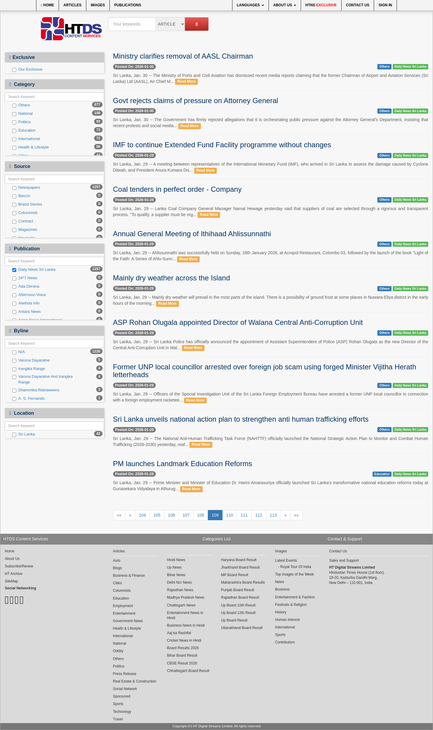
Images (98, 5)
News (279, 582)
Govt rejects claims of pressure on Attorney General (195, 100)
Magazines (24, 229)
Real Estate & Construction (134, 681)
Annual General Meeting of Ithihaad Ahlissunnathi (192, 234)
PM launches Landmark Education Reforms (182, 464)
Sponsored (122, 696)
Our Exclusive (27, 69)
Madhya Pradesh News (185, 597)
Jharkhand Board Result (240, 567)
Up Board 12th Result (238, 613)
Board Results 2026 (182, 648)
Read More (186, 82)
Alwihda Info (26, 303)
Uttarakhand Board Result (242, 628)
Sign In (385, 5)
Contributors (285, 642)
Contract (22, 221)
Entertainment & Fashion (295, 597)
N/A (18, 352)
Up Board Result (234, 620)
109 (215, 515)
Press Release (125, 674)
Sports (118, 704)
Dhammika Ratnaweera (35, 390)
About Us (284, 5)
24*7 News (24, 278)
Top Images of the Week (294, 574)
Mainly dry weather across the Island (171, 278)
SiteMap (11, 581)
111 (244, 515)
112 (258, 515)
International (26, 138)
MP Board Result (234, 575)
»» (296, 515)
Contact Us (358, 5)
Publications (127, 5)
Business (282, 589)
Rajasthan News (180, 590)
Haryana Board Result (238, 560)
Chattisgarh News (181, 605)
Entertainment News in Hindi (185, 615)
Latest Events (286, 560)
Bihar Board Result (182, 655)
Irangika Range (28, 368)
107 (186, 515)
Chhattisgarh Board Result (188, 671)
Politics (21, 122)
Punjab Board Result (237, 590)
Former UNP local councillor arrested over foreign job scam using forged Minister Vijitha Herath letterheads (264, 371)
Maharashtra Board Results (243, 582)
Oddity (118, 651)
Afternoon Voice (29, 294)
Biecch (21, 196)
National (22, 113)
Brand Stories (27, 204)
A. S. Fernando (28, 398)
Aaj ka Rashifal (179, 633)
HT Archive (13, 574)
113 (273, 515)
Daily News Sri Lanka (34, 269)
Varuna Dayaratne (31, 360)
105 (156, 515)
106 (171, 515)
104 (142, 515)
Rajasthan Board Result (240, 597)
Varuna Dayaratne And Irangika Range (42, 379)
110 (229, 515)
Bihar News (176, 575)
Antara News (26, 311)
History (280, 612)
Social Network (125, 689)
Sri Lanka (23, 434)
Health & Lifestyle (30, 147)
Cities (117, 583)
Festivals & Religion (291, 605)
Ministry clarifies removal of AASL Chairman (183, 56)
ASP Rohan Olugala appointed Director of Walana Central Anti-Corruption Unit (238, 322)
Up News (174, 567)
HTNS (321, 5)
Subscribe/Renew (19, 566)
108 (200, 515)
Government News (128, 621)
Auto (117, 560)
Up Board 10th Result (238, 605)
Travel (118, 719)
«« (119, 515)
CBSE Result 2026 (182, 663)
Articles (72, 5)
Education (24, 130)
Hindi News (176, 560)
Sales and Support (344, 560)
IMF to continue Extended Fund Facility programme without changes (222, 145)
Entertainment (124, 613)
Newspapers (26, 187)
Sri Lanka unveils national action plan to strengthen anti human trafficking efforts (241, 419)
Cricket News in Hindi (184, 640)
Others (21, 105)
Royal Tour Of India (295, 567)
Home (47, 5)
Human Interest (287, 620)
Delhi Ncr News (179, 582)
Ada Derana (25, 286)
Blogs (117, 568)
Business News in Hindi (185, 625)
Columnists (25, 212)
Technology (122, 712)
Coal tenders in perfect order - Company (177, 189)
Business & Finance (129, 575)
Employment (123, 606)
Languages (250, 5)
